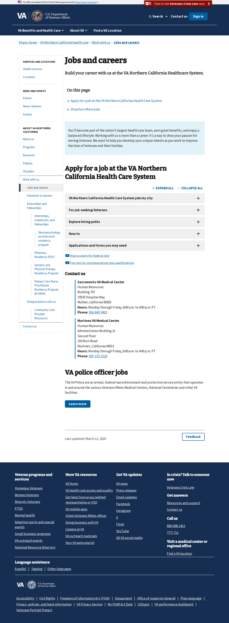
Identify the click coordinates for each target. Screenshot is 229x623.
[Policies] (41, 163)
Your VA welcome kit (79, 543)
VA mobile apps (76, 509)
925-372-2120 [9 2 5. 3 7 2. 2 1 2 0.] (98, 356)
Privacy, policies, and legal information (44, 604)
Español (20, 569)
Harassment (123, 598)
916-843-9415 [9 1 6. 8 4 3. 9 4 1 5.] (98, 312)
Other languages (59, 569)
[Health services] (41, 69)
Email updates (126, 497)
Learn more (77, 404)
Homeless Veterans (29, 488)
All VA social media (129, 538)
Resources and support (183, 503)
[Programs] (41, 147)
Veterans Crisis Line (180, 487)
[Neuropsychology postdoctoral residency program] (41, 238)
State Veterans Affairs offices (85, 516)
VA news (122, 483)
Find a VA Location (108, 30)
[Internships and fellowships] (41, 206)
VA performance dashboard (174, 604)
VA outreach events (29, 540)
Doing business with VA (81, 522)
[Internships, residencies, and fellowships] (41, 220)
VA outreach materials (81, 536)
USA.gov (144, 604)
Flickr (120, 524)
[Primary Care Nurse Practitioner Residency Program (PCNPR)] (41, 287)
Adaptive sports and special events (34, 524)
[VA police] (41, 171)
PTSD (19, 508)
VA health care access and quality (89, 490)
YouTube (122, 531)
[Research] (41, 155)
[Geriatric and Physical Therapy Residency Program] (41, 269)
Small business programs (33, 534)
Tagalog (37, 569)
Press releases (126, 490)
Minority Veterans (27, 502)
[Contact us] (41, 326)
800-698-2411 (176, 526)
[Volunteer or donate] (41, 196)
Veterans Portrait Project (34, 610)
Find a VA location (179, 553)
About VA (77, 30)
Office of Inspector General (156, 598)
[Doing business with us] (41, 302)
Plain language (191, 598)
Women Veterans (27, 495)
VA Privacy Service (90, 604)
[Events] (41, 98)
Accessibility (25, 598)
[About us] (41, 139)
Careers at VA (74, 529)
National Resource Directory (35, 547)
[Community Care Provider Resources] (41, 314)
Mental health (25, 515)
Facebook (123, 504)
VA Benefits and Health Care (39, 30)
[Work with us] (41, 180)
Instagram (123, 511)
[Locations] (41, 77)
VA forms (71, 483)
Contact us (179, 16)
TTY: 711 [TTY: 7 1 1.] (172, 532)
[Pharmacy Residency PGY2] (41, 255)
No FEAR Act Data (120, 604)
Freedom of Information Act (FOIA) (85, 598)
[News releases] (41, 106)
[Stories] (41, 114)
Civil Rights (47, 598)
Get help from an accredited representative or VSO (85, 499)
